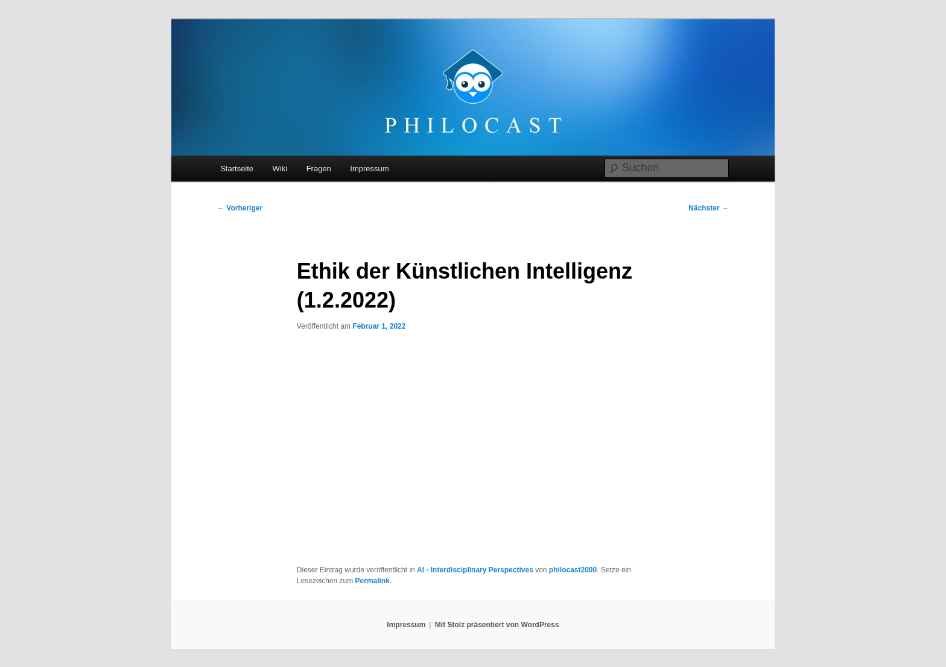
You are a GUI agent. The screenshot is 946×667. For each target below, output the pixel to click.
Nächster (708, 208)
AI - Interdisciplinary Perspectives (475, 570)
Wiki (280, 168)
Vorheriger (239, 208)
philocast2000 (573, 570)
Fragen (318, 168)
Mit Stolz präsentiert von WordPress (497, 625)
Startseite (236, 168)
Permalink (372, 581)
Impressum (369, 168)
